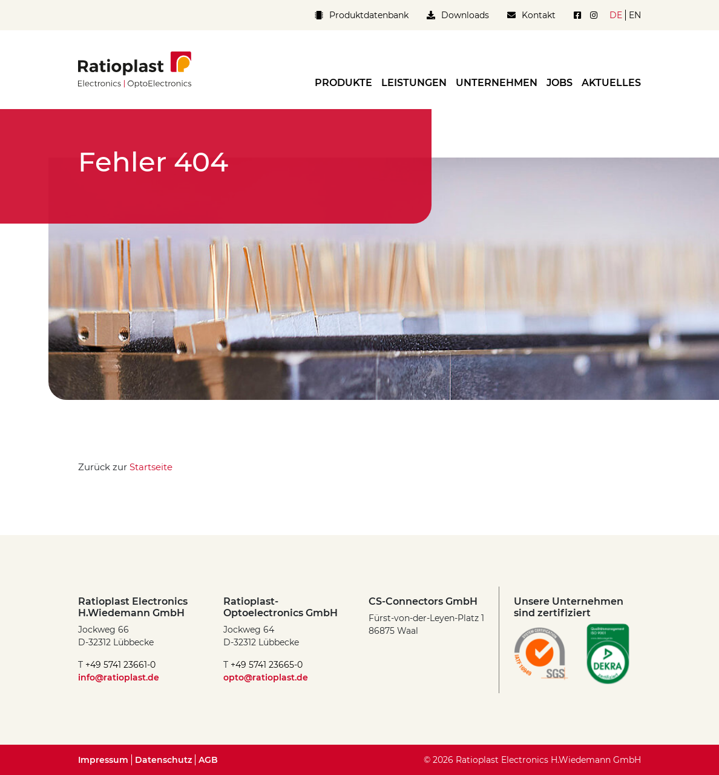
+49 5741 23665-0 (267, 664)
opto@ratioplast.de (265, 677)
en (635, 15)
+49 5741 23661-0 (120, 664)
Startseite (151, 467)
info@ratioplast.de (118, 677)
